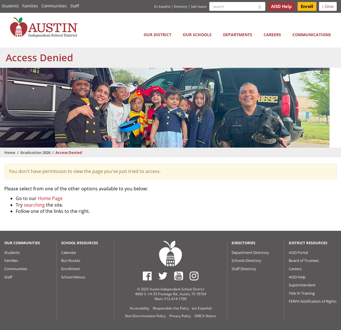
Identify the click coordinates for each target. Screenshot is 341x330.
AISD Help (297, 277)
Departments (237, 34)
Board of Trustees (304, 260)
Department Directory (250, 252)
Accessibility (139, 308)
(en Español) (202, 308)
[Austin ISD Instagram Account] (194, 275)
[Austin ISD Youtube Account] (178, 275)
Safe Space (198, 6)
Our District (157, 34)
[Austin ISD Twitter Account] (163, 275)
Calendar (68, 252)
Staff (74, 6)
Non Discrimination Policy (145, 315)
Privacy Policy (180, 315)
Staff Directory (244, 268)
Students (10, 6)
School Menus (73, 277)
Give (328, 6)
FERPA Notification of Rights (312, 301)
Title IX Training (302, 293)
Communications (311, 34)
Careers (272, 34)
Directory (180, 6)
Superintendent (302, 285)
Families (30, 6)
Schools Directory (246, 260)
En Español (162, 6)
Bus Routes (70, 260)
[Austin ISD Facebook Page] (147, 275)
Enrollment (70, 268)
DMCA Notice (205, 315)
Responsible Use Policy (171, 308)
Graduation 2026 (35, 152)
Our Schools (197, 34)
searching (34, 205)
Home (9, 152)
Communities (54, 6)
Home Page (50, 198)
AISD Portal (298, 252)
